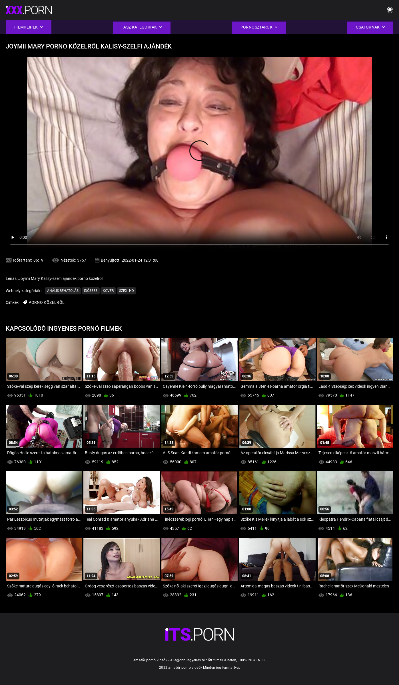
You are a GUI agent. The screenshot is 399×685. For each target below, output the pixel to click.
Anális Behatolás (63, 291)
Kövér (108, 291)
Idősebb (90, 291)
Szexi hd (126, 291)
